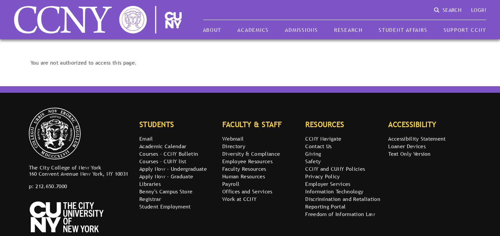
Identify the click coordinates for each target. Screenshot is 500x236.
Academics (253, 30)
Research (348, 30)
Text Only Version (409, 153)
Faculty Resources (244, 168)
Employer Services (327, 183)
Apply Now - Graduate (166, 176)
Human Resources (243, 176)
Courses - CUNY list (162, 161)
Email (146, 138)
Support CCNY (465, 30)
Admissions (301, 30)
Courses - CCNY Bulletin (168, 153)
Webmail (233, 138)
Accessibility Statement (417, 138)
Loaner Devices (406, 146)
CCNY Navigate (323, 138)
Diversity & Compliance (251, 153)
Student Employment (165, 206)
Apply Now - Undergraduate (173, 168)
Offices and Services (247, 191)
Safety (313, 161)
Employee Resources (247, 161)
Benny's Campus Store (165, 191)
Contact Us (318, 146)
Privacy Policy (322, 176)
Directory (233, 146)
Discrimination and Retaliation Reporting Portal (342, 202)
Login (478, 10)
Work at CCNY (239, 199)
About (212, 30)
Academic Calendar (162, 146)
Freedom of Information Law (340, 214)
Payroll (230, 183)
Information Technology (334, 191)
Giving (313, 153)
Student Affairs (403, 30)
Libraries (150, 183)
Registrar (150, 199)
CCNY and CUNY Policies (335, 168)
